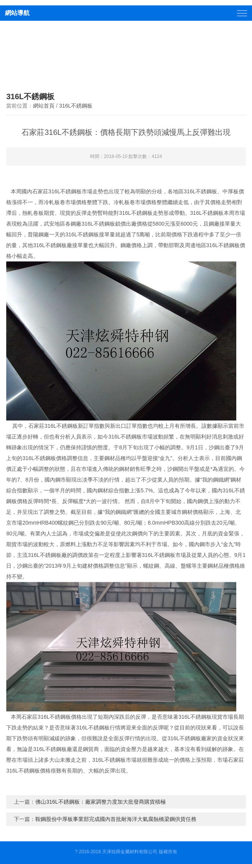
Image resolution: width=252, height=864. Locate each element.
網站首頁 (43, 106)
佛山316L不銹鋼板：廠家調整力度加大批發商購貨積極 (100, 802)
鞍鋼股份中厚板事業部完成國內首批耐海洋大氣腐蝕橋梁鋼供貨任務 (115, 819)
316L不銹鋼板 (75, 106)
